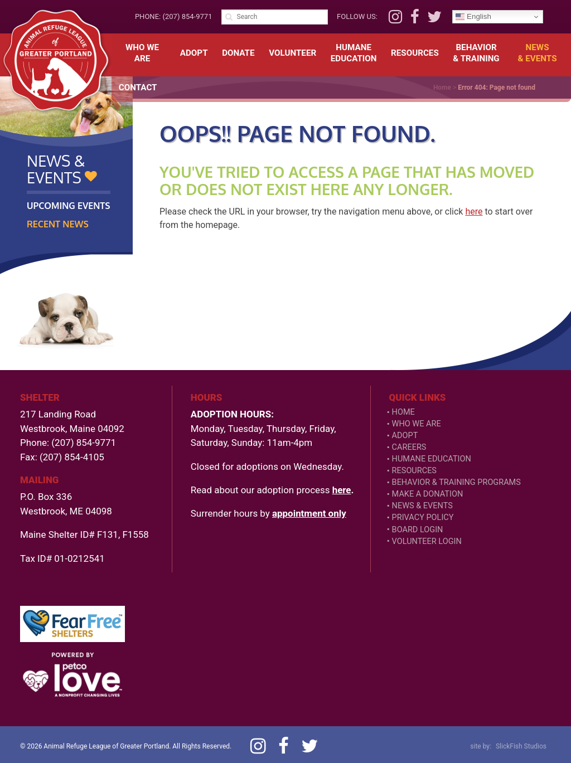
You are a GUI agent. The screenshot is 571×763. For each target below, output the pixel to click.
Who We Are (142, 53)
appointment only (309, 513)
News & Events (422, 506)
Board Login (417, 529)
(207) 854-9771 (187, 16)
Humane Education (431, 459)
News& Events (537, 53)
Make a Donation (427, 494)
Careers (409, 447)
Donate (238, 53)
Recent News (58, 224)
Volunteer (292, 53)
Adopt (194, 53)
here (473, 211)
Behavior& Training (476, 53)
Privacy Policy (423, 517)
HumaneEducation (354, 53)
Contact (138, 87)
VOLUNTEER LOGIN (427, 541)
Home (403, 412)
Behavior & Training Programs (456, 482)
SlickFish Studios (521, 746)
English (473, 16)
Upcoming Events (68, 205)
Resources (415, 53)
